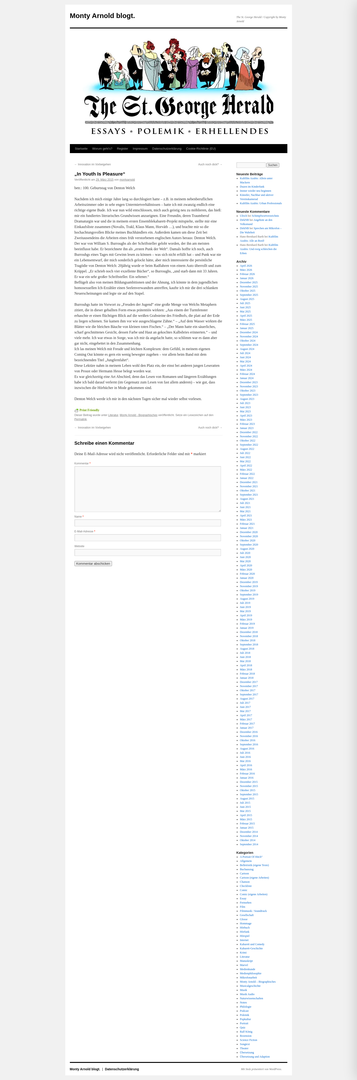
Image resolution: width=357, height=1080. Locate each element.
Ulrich (243, 215)
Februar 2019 (247, 623)
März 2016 (246, 769)
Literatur (113, 415)
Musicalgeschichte (250, 985)
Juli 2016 (245, 752)
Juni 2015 (245, 806)
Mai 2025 (245, 311)
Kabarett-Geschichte (251, 948)
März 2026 (246, 270)
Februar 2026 (247, 274)
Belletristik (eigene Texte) (254, 865)
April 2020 (246, 565)
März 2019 (246, 619)
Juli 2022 (245, 453)
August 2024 (247, 349)
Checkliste (246, 886)
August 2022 (247, 449)
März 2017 (246, 719)
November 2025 (249, 286)
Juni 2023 (245, 407)
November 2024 (249, 336)
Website (79, 546)
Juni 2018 (245, 657)
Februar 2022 (247, 473)
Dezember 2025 (249, 282)
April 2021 (246, 515)
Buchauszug (247, 869)
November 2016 (249, 736)
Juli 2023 (245, 403)
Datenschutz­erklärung (166, 148)
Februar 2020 (247, 573)
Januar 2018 (246, 677)
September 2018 (249, 644)
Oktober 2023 (247, 390)
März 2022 (246, 469)
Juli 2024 (245, 353)
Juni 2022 (245, 457)
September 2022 (249, 444)
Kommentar (83, 463)
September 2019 (249, 594)
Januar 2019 (246, 627)
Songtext (245, 1044)
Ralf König (246, 1031)
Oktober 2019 (247, 590)
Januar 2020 (246, 578)
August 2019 (247, 598)
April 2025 (246, 315)
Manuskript (246, 961)
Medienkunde (247, 969)
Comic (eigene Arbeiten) (253, 894)
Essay (243, 898)
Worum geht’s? (102, 148)
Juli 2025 (245, 303)
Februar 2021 (247, 523)
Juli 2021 (245, 503)
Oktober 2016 (247, 740)
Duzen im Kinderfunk (252, 186)
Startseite (81, 148)
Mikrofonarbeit (248, 977)
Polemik (244, 1015)
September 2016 (249, 744)
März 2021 (246, 519)
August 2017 (247, 698)
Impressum (140, 148)
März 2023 (246, 419)
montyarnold (127, 179)
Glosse (244, 919)
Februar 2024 (247, 374)
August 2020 (247, 548)
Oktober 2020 (247, 540)
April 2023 (246, 415)
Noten (243, 1002)
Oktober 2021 (247, 490)
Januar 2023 (246, 428)
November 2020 (249, 536)
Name (79, 516)
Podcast (244, 1010)
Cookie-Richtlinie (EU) (201, 148)
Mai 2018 (245, 661)
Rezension (245, 1035)
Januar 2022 (246, 478)
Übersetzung (247, 1052)
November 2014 (249, 836)
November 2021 (249, 486)
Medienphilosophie (250, 973)
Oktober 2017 (247, 690)
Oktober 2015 (247, 790)
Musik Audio (247, 994)
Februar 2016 (247, 773)
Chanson (245, 881)
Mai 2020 (245, 561)
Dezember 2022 (249, 432)
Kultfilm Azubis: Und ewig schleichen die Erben (259, 249)
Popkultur (245, 1019)
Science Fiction (248, 1040)
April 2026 (246, 265)
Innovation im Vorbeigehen (93, 164)
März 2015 (246, 819)
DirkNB (244, 220)
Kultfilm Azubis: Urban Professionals (261, 203)
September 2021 (249, 494)
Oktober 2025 (247, 290)
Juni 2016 (245, 757)
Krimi (243, 952)
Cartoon (244, 873)
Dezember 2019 (249, 582)
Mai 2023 (245, 411)
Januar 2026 (246, 278)
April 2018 (246, 665)
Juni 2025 (245, 307)
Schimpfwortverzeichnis (265, 215)
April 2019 (246, 615)
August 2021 (247, 498)
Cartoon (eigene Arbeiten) (254, 877)
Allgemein (246, 861)
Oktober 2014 (247, 840)
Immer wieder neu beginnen (255, 190)
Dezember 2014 (249, 831)
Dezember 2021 (249, 482)
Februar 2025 (247, 324)
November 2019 (249, 586)
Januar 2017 (246, 727)
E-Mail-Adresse (85, 531)
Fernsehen (245, 902)
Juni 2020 (245, 557)
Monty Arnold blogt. (102, 15)
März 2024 (246, 369)
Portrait (244, 1023)
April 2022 (246, 465)
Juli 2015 (245, 802)
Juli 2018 (245, 652)
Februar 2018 (247, 673)
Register (122, 148)
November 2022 (249, 436)
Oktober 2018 (247, 640)
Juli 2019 (245, 603)
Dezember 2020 (249, 532)
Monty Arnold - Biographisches (139, 415)
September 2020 (249, 544)
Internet (244, 940)
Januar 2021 (246, 528)
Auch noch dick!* (210, 164)
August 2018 (247, 648)
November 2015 (249, 786)
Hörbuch (245, 927)
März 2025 (246, 319)
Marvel (244, 965)
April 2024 (246, 365)
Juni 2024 (245, 357)
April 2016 (246, 765)
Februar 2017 (247, 723)
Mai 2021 (245, 511)
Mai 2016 (245, 761)
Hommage (245, 923)
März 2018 (246, 669)
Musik (243, 990)
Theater (244, 1048)
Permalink (81, 419)
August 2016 (247, 748)
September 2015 (249, 794)
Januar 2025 (246, 328)
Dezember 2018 (249, 632)
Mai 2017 (245, 711)
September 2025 (249, 294)
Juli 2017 (245, 702)
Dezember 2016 (249, 732)
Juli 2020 (245, 553)
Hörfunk (244, 931)
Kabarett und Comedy (252, 944)
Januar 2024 (246, 378)
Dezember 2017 (249, 682)
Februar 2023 (247, 424)
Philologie (245, 1006)
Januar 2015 (246, 827)
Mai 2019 (245, 611)
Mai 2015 (245, 811)
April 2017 (246, 715)
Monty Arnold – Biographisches (258, 981)
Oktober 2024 (247, 340)
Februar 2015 (247, 823)
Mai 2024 (245, 361)
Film (242, 906)
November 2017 (249, 686)
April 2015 (246, 815)
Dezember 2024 (249, 332)
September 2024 (249, 344)
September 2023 (249, 394)
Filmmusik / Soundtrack (253, 911)
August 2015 (247, 798)
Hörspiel (244, 936)
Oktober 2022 (247, 440)
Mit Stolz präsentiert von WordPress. (261, 1069)
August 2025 (247, 299)
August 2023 (247, 399)
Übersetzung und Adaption (255, 1056)
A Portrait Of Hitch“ (251, 856)
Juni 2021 (245, 507)
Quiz (242, 1027)
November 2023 (249, 386)
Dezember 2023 (249, 382)
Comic (243, 890)
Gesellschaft (247, 915)
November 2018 (249, 636)
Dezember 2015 (249, 782)
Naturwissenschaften (251, 998)
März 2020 (246, 569)
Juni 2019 (245, 607)
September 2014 (249, 844)
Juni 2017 (245, 707)
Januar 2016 (246, 777)
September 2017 (249, 694)
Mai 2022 (245, 461)
